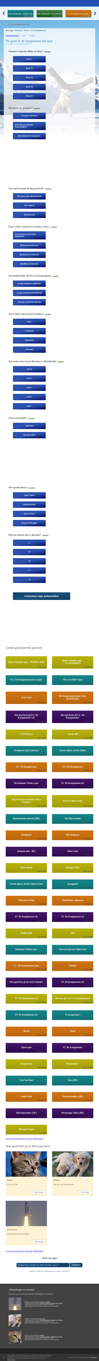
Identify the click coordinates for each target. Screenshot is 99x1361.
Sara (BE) (73, 1080)
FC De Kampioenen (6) (72, 783)
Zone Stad (26, 697)
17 (29, 570)
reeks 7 (29, 406)
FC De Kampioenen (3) (72, 982)
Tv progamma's (72, 1014)
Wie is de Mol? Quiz (73, 679)
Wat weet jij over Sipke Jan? (73, 949)
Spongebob (72, 884)
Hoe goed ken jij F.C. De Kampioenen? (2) (26, 716)
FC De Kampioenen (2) (26, 1014)
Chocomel (29, 349)
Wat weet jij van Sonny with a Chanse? (26, 800)
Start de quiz (41, 667)
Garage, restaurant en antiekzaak (29, 293)
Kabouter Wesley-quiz (26, 949)
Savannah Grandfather (45, 1302)
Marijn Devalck (29, 504)
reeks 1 (29, 378)
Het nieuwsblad (29, 435)
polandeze (41, 1335)
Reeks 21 (29, 96)
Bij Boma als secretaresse (29, 255)
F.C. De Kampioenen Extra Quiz (78, 14)
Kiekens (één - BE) (26, 851)
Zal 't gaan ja (29, 205)
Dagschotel (29, 340)
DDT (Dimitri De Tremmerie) (29, 136)
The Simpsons (73, 835)
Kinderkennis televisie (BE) (26, 818)
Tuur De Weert (29, 514)
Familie (72, 965)
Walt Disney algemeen (73, 900)
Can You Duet (26, 1080)
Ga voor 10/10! (12, 1184)
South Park (26, 1096)
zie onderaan (93, 1357)
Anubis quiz (26, 933)
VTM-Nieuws (26, 734)
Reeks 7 (29, 59)
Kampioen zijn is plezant (26, 750)
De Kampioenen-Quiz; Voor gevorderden (72, 697)
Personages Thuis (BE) (73, 1113)
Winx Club (72, 851)
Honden (56, 1180)
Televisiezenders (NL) (26, 1113)
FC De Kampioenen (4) (26, 916)
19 (29, 580)
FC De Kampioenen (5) (72, 916)
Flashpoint (26, 835)
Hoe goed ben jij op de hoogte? (18, 1234)
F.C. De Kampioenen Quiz (26, 965)
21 (29, 543)
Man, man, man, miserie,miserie (29, 196)
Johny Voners (29, 495)
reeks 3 (29, 397)
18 (29, 552)
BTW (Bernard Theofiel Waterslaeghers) (24, 126)
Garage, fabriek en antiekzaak (29, 283)
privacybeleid (11, 1359)
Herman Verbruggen (29, 523)
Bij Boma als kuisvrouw (29, 245)
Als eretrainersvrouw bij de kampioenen (25, 235)
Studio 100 (73, 734)
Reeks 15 (29, 68)
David (26, 1031)
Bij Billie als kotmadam (29, 264)
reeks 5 (29, 388)
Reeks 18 (29, 87)
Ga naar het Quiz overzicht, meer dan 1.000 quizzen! (24, 1139)
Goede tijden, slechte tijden (72, 750)
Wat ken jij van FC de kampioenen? (72, 998)
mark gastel (42, 1318)
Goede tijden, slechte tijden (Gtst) (26, 884)
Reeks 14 (29, 77)
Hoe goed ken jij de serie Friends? (26, 982)
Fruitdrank (29, 331)
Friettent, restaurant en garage (29, 302)
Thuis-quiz (26, 1047)
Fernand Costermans (29, 116)
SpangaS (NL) (73, 867)
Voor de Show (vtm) (72, 801)
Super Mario (26, 867)
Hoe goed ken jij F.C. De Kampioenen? (73, 716)
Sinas (29, 322)
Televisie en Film (26, 900)
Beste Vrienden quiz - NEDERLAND (20, 14)
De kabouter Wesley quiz (26, 783)
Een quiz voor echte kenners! (63, 1184)
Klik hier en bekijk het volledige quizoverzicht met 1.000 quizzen (49, 1271)
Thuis (72, 1031)
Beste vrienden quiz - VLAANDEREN (49, 14)
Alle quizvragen (26, 1129)
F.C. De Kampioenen (26, 766)
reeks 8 (29, 369)
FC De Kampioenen (72, 1047)
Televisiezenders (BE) (72, 1096)
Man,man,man (29, 215)
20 (29, 561)
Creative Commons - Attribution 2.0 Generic (51, 1303)
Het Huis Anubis (73, 818)
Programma (26, 1063)
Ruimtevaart (12, 1229)
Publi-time (29, 426)
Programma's (72, 1063)
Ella (73, 933)
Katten (9, 1180)
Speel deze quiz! (28, 16)
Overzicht (42, 1133)
